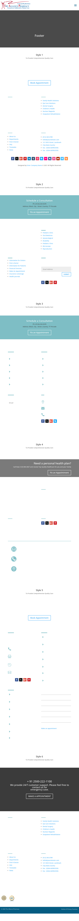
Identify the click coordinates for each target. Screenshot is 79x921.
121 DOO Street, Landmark (52, 142)
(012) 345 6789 (48, 137)
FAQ (10, 144)
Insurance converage (16, 274)
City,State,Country (49, 145)
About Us (12, 136)
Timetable (12, 147)
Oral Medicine (47, 235)
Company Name (34, 435)
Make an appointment (49, 728)
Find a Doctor (14, 263)
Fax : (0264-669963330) (50, 148)
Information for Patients (17, 266)
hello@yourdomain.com (51, 140)
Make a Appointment (39, 796)
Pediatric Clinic (48, 233)
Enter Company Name (34, 165)
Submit (66, 274)
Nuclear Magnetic (49, 111)
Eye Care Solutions (49, 103)
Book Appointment (39, 82)
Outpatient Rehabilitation (51, 114)
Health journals (14, 276)
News (11, 150)
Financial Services (15, 268)
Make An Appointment (17, 271)
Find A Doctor (14, 142)
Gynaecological (48, 238)
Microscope (47, 246)
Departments (13, 139)
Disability (46, 241)
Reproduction (47, 249)
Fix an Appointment (39, 212)
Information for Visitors (17, 260)
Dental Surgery (48, 106)
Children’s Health (49, 109)
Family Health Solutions (51, 101)
